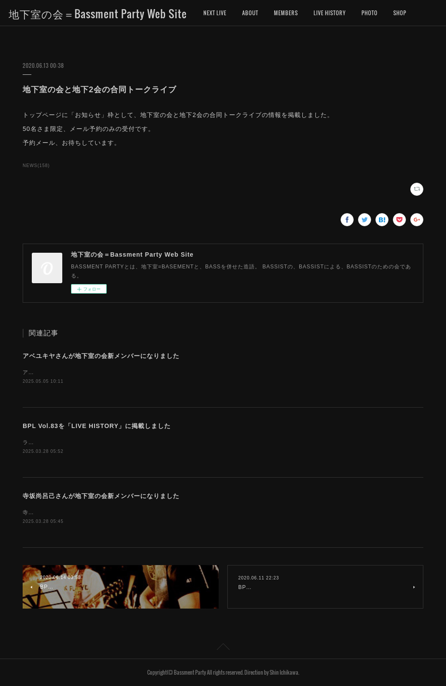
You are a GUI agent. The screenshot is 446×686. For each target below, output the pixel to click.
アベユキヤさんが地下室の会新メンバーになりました (101, 355)
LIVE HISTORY (330, 13)
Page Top (223, 648)
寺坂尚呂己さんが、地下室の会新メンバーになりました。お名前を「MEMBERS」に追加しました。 (151, 512)
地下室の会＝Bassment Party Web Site (98, 13)
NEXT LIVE (214, 13)
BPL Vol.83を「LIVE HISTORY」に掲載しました (97, 425)
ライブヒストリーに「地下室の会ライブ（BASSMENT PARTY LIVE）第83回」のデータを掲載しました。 (159, 442)
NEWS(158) (36, 165)
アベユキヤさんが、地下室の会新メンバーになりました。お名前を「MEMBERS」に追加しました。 (151, 372)
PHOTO (370, 13)
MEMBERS (286, 13)
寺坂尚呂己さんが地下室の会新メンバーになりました (101, 495)
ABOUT (250, 13)
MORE (400, 13)
